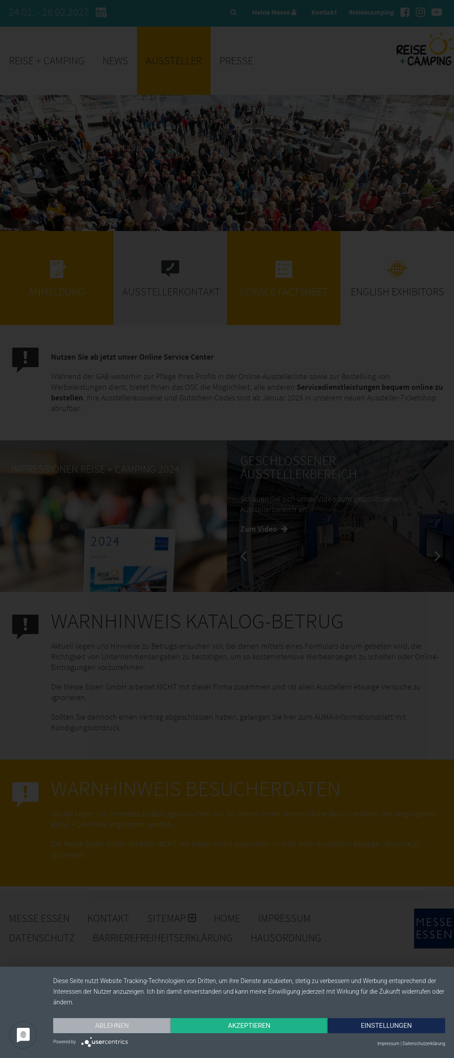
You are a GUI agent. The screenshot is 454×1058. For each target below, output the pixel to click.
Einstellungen (386, 1026)
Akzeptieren (249, 1026)
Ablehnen (112, 1026)
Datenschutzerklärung (424, 1043)
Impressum (388, 1043)
